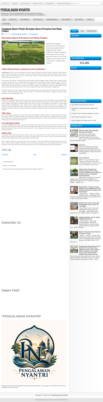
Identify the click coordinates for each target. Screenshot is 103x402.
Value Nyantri (26, 19)
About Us (6, 3)
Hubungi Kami (25, 3)
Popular (74, 31)
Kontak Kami (6, 24)
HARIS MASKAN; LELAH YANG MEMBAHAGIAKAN (89, 218)
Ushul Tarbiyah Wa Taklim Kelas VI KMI (84, 120)
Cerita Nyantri (67, 19)
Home (4, 19)
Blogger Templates (48, 399)
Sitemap (14, 3)
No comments (34, 34)
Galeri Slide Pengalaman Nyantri (82, 117)
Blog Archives (91, 31)
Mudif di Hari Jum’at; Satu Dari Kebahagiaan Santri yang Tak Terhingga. (89, 204)
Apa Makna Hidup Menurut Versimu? (83, 105)
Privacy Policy (38, 3)
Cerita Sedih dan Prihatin (19, 34)
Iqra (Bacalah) (39, 19)
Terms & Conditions (63, 3)
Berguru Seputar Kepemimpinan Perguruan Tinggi (89, 232)
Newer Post (5, 154)
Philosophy (14, 19)
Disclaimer (50, 3)
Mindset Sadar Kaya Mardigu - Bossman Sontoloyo (89, 131)
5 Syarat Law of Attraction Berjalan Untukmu (85, 113)
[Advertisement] (35, 303)
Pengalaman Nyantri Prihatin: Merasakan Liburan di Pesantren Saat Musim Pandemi (32, 30)
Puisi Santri (80, 19)
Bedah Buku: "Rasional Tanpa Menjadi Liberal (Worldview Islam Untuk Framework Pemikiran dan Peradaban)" (90, 189)
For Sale (91, 19)
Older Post (64, 154)
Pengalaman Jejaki (53, 19)
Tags (82, 31)
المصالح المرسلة (84, 158)
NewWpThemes (63, 399)
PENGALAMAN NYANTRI (15, 9)
